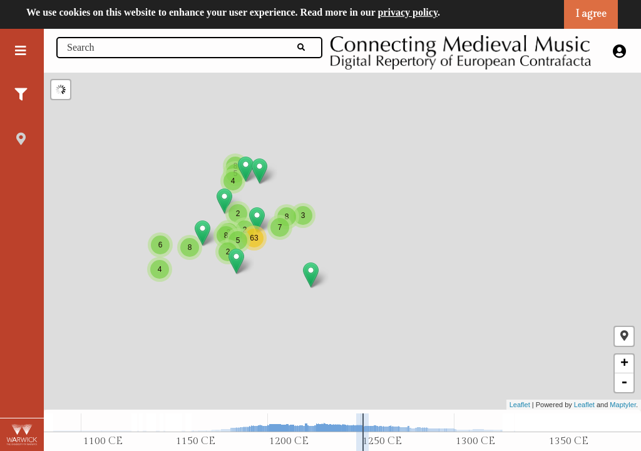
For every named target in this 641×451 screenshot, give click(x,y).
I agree (591, 14)
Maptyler (623, 404)
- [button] (624, 382)
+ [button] (624, 364)
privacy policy (407, 12)
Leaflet (520, 404)
